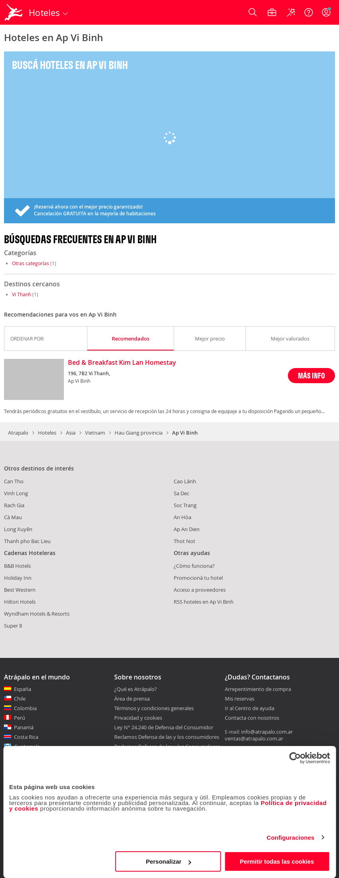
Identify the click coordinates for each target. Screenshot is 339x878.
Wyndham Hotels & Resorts (36, 613)
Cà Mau (13, 517)
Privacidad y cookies (138, 717)
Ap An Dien (187, 529)
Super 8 (13, 625)
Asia (70, 432)
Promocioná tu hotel (198, 577)
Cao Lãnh (185, 481)
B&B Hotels (17, 565)
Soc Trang (185, 505)
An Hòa (182, 517)
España (22, 689)
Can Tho (14, 481)
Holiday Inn (18, 577)
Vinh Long (16, 493)
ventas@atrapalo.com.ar (254, 738)
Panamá (24, 727)
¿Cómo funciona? (194, 565)
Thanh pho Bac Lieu (27, 541)
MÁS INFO (311, 375)
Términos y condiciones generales (154, 708)
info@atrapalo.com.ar (267, 731)
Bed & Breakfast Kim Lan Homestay (122, 363)
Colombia (25, 708)
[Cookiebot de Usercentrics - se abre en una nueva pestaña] (295, 758)
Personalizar (168, 861)
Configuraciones (291, 837)
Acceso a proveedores (200, 589)
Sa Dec (181, 493)
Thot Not (184, 541)
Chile (20, 698)
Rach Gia (14, 505)
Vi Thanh (21, 294)
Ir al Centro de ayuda (249, 708)
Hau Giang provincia (139, 432)
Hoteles (47, 432)
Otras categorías (30, 263)
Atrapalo (18, 432)
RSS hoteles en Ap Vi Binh (204, 601)
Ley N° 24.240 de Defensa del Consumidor (163, 727)
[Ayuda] (308, 12)
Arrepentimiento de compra (258, 689)
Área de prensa (132, 698)
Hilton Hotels (20, 601)
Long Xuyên (18, 529)
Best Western (20, 589)
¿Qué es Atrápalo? (135, 689)
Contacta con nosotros (252, 718)
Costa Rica (26, 736)
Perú (19, 717)
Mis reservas (239, 699)
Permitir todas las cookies (277, 861)
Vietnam (95, 432)
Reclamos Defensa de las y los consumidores (166, 736)
